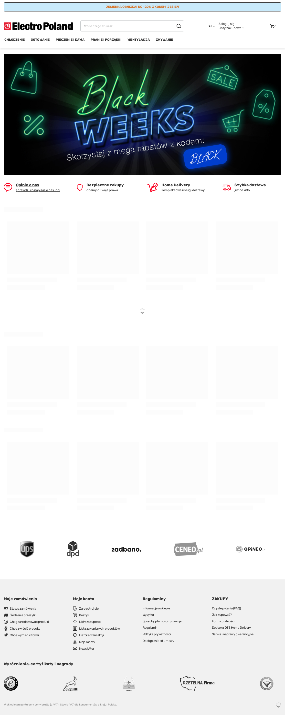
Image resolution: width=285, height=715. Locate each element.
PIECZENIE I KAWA (70, 39)
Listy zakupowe (230, 28)
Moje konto (83, 598)
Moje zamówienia (20, 598)
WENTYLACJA (138, 39)
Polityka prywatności (157, 634)
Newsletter (86, 648)
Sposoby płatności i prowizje (162, 621)
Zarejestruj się (88, 608)
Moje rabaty (87, 642)
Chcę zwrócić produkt (25, 628)
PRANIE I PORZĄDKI (106, 39)
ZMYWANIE (164, 39)
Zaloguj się (226, 24)
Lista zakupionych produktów (99, 628)
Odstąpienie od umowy (158, 641)
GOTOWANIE (40, 39)
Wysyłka (148, 614)
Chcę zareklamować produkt (29, 622)
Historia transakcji (91, 635)
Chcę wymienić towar (24, 635)
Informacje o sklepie (156, 608)
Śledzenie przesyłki (23, 615)
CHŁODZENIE (14, 39)
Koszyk (84, 615)
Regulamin (150, 627)
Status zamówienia (23, 608)
